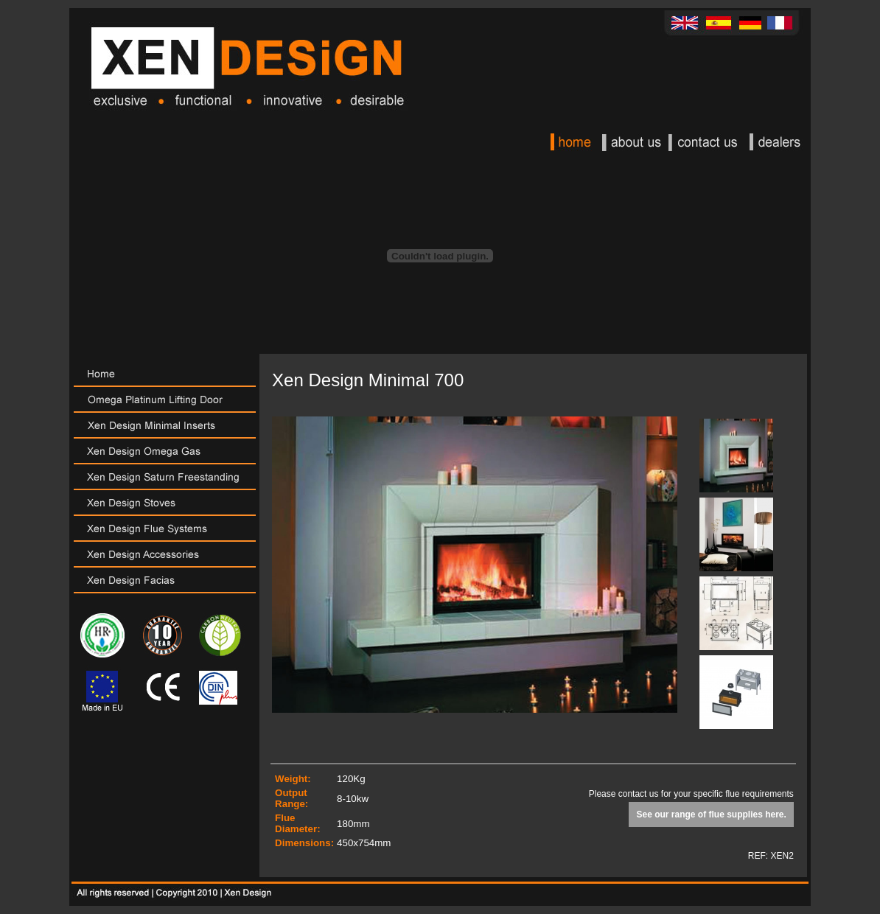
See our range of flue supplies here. (711, 814)
